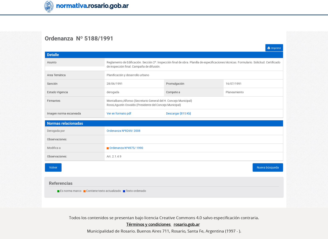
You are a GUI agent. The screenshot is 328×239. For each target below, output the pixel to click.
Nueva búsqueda (268, 167)
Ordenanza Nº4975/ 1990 (126, 148)
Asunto (51, 62)
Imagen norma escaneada (64, 113)
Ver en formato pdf (119, 113)
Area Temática (56, 75)
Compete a (173, 92)
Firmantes (53, 101)
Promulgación (175, 84)
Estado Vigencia (57, 92)
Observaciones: (57, 139)
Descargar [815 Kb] (178, 113)
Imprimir (274, 47)
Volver (53, 167)
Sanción (52, 84)
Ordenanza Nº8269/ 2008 (123, 131)
